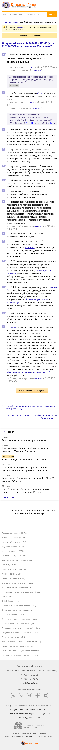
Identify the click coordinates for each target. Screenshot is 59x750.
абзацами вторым (33, 299)
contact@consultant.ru (29, 683)
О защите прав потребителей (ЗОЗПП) (19, 605)
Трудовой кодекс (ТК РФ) (13, 546)
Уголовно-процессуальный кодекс (17, 587)
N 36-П (50, 123)
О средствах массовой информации (18, 623)
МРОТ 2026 (7, 596)
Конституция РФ (9, 564)
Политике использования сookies (38, 736)
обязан (40, 93)
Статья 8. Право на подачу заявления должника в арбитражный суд (30, 407)
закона (31, 67)
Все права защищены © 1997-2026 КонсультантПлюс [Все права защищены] (29, 705)
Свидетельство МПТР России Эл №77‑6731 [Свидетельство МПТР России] (29, 709)
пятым (45, 299)
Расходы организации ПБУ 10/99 (17, 637)
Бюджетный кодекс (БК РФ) (14, 555)
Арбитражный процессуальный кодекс (19, 560)
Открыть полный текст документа (32, 390)
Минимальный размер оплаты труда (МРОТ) (21, 641)
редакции (36, 70)
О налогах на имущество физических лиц (20, 619)
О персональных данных (13, 614)
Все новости (7, 497)
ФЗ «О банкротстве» (11, 601)
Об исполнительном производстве (17, 610)
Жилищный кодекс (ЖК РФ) (14, 537)
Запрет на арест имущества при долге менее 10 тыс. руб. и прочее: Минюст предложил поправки (28, 469)
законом (38, 226)
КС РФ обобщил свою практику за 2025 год (24, 459)
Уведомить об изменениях (31, 35)
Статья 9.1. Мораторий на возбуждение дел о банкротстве (30, 417)
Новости (10, 431)
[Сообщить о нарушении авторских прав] (29, 725)
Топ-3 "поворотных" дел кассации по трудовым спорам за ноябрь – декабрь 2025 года (25, 490)
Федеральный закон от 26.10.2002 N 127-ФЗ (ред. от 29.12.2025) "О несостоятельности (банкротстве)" (28, 45)
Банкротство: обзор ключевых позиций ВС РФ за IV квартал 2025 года (28, 480)
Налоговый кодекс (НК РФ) (14, 542)
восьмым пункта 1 (15, 302)
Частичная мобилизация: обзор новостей (20, 650)
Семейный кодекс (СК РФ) (13, 578)
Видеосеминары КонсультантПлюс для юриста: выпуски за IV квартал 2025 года (25, 449)
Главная (5, 22)
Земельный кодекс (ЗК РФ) (14, 569)
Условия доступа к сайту (29, 717)
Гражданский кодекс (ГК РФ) (14, 533)
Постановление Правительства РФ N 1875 (20, 655)
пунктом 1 (30, 247)
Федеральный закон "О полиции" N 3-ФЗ (20, 632)
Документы (13, 22)
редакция (22, 27)
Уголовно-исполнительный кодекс (17, 583)
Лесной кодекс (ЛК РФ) (12, 573)
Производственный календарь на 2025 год (21, 592)
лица (13, 327)
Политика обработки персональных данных (29, 713)
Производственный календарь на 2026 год (21, 628)
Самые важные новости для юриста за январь (25, 440)
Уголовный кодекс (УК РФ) (13, 551)
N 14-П (29, 123)
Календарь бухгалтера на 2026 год (17, 646)
